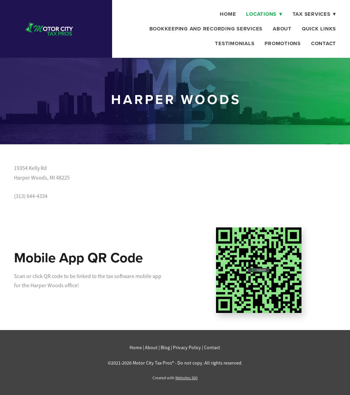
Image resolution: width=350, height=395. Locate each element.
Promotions (283, 43)
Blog (165, 347)
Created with (175, 378)
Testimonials (234, 43)
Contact (323, 43)
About (282, 28)
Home (228, 14)
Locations (264, 14)
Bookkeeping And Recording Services (206, 28)
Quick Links (319, 28)
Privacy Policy (187, 347)
